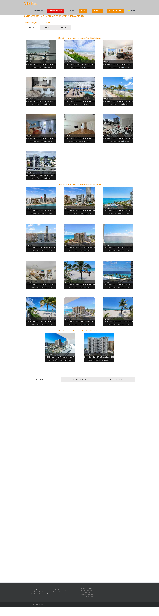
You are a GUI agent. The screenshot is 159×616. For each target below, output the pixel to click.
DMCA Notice (34, 594)
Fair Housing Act (51, 594)
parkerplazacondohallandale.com (44, 590)
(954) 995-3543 (89, 588)
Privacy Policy (63, 592)
